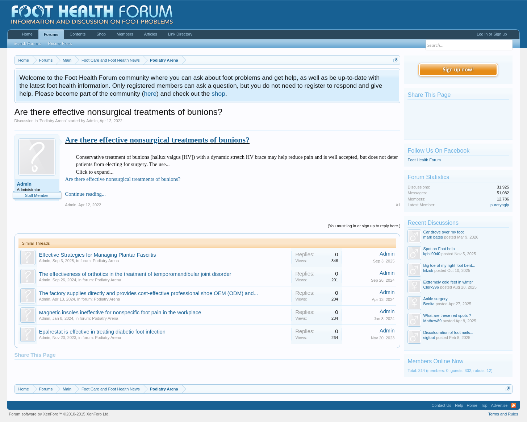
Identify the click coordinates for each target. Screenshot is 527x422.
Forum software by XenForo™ (59, 414)
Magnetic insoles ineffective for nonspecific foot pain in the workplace (120, 312)
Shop (101, 34)
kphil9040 (431, 254)
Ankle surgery (435, 299)
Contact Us (441, 405)
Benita (428, 304)
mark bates (433, 237)
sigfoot (429, 337)
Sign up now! (458, 69)
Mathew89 (432, 321)
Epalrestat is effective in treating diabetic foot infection (102, 332)
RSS (513, 405)
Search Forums (27, 43)
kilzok (428, 270)
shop (218, 93)
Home (27, 34)
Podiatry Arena (53, 121)
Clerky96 (431, 287)
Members (125, 34)
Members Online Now (435, 361)
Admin (91, 121)
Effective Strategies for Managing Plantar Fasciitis (97, 255)
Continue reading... (85, 194)
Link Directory (180, 34)
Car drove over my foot (443, 232)
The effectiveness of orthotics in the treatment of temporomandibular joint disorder (135, 274)
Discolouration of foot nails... (448, 332)
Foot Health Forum (424, 160)
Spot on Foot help (439, 249)
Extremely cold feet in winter (448, 282)
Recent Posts (60, 43)
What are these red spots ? (447, 315)
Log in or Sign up (492, 34)
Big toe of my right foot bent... (449, 265)
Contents (77, 34)
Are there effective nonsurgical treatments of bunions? (157, 139)
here (150, 93)
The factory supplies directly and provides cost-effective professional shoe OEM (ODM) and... (148, 293)
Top (484, 405)
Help (459, 405)
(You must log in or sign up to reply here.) (364, 226)
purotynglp (499, 205)
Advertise (499, 405)
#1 (398, 205)
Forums (51, 34)
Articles (150, 34)
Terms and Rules (503, 414)
